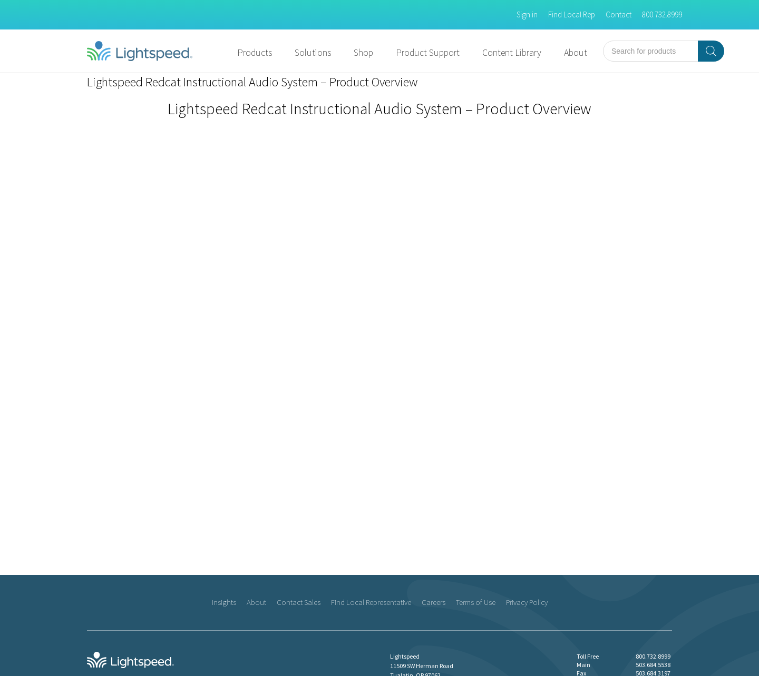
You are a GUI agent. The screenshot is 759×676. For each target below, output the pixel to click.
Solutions (313, 52)
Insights (224, 602)
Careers (433, 602)
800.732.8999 (662, 14)
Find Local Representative (371, 602)
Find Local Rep (571, 14)
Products (254, 52)
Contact (618, 14)
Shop (363, 52)
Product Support (428, 52)
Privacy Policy (527, 602)
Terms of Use (475, 602)
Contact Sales (298, 602)
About (575, 52)
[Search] (711, 51)
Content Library (511, 52)
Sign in (527, 14)
